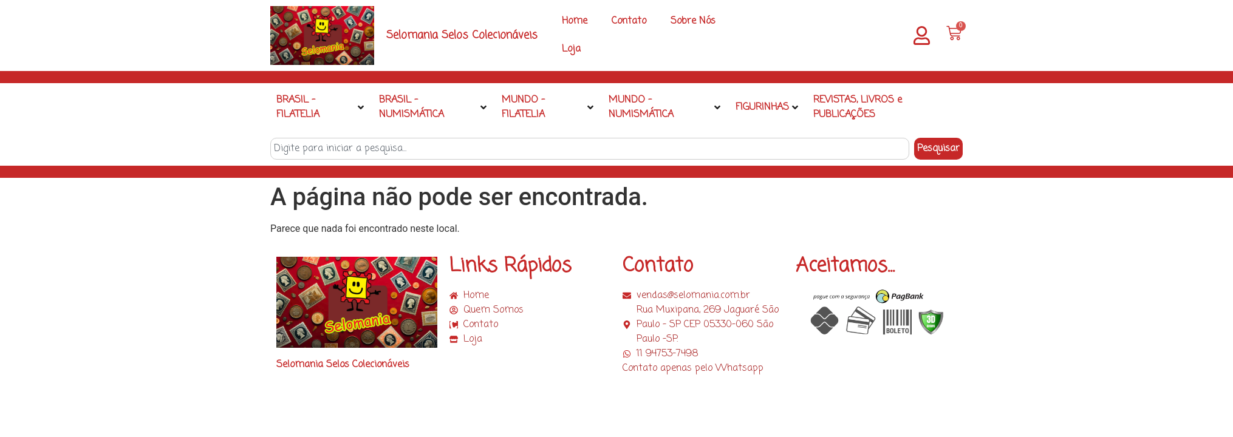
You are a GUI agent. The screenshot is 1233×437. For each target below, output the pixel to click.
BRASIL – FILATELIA (320, 107)
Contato (629, 21)
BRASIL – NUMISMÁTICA (433, 107)
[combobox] (589, 149)
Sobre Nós (693, 21)
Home (574, 21)
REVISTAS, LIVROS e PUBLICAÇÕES (857, 107)
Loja (571, 49)
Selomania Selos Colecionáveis (462, 35)
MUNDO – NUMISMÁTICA (664, 107)
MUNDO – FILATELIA (547, 107)
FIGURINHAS (767, 107)
